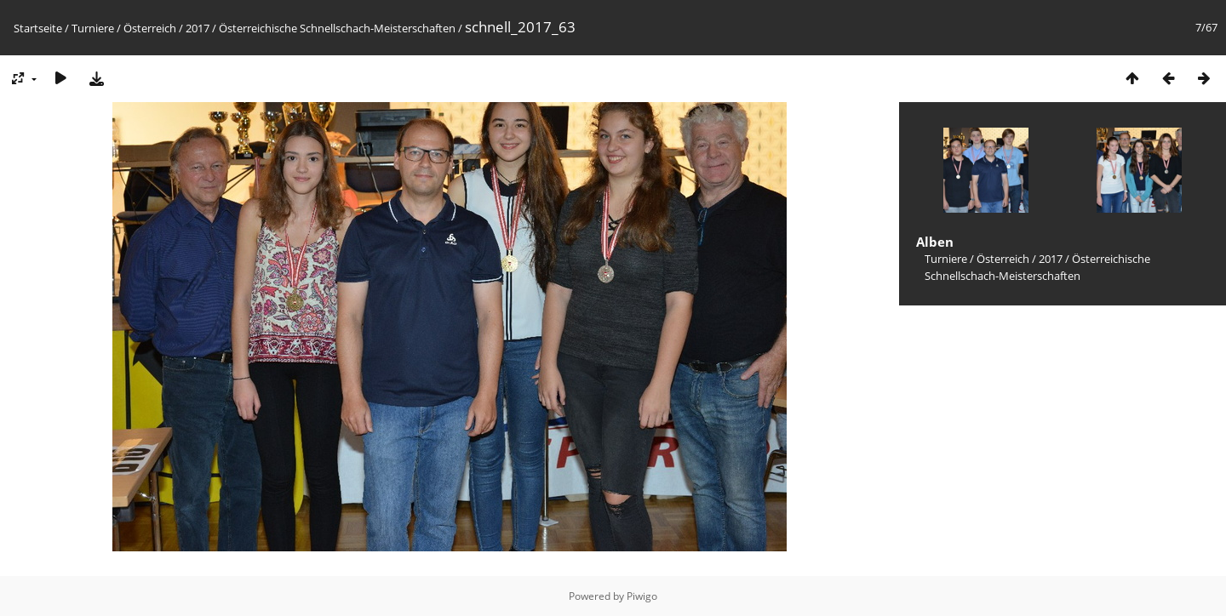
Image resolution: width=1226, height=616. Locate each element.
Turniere (93, 28)
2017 (197, 28)
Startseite (38, 28)
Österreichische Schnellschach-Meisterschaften (337, 28)
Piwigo (642, 596)
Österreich (149, 28)
